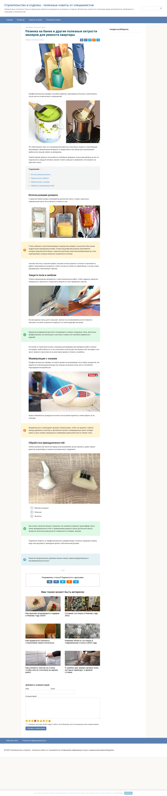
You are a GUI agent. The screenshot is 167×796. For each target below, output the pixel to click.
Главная (9, 20)
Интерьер (21, 20)
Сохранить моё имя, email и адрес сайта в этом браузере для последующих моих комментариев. (63, 763)
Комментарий (31, 735)
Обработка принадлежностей (42, 186)
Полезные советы (53, 20)
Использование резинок (40, 174)
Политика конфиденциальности (35, 779)
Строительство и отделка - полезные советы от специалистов (49, 5)
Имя (27, 727)
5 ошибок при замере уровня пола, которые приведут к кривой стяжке (82, 708)
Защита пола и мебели (40, 178)
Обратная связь (12, 779)
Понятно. (128, 793)
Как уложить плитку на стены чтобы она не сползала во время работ (41, 708)
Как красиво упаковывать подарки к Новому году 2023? (42, 652)
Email (53, 727)
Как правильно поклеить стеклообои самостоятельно (39, 680)
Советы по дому (35, 20)
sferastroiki (28, 27)
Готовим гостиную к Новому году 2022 (81, 652)
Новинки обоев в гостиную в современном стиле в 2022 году (81, 680)
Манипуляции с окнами (40, 182)
